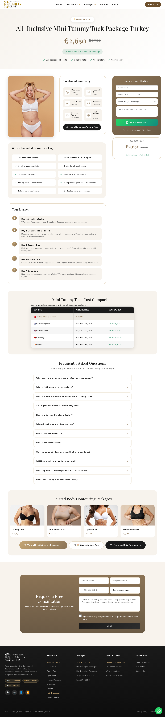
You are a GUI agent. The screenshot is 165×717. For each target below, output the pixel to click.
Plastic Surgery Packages (86, 667)
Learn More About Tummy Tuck (82, 127)
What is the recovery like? (82, 442)
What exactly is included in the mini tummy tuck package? (82, 378)
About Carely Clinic (143, 662)
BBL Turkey (51, 667)
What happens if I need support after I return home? (82, 470)
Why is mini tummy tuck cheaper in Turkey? (82, 479)
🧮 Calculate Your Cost (86, 545)
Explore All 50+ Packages (126, 545)
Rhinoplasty (51, 684)
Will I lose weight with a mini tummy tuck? (82, 461)
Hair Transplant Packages (86, 671)
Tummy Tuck (52, 671)
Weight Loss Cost (113, 671)
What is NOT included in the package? (82, 387)
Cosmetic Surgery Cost (116, 662)
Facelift (50, 689)
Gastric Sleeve (53, 697)
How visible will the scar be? (82, 433)
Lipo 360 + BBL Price (84, 680)
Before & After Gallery (114, 675)
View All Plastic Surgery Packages (43, 545)
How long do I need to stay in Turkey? (82, 415)
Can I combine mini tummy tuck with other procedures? (82, 452)
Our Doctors (140, 667)
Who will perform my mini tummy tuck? (82, 424)
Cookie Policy (155, 712)
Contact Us (140, 671)
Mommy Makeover (54, 680)
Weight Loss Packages (85, 675)
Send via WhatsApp (137, 122)
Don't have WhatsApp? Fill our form (137, 130)
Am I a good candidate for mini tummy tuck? (82, 405)
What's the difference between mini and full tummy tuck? (82, 396)
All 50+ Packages (83, 662)
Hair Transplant (53, 693)
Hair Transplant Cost (114, 667)
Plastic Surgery (53, 662)
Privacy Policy (97, 617)
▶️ (27, 692)
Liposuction (51, 675)
